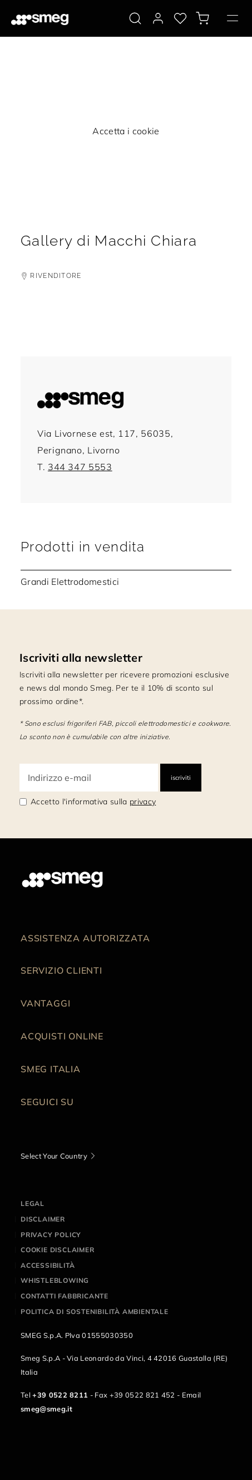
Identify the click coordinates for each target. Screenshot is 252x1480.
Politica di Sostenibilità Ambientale (95, 1311)
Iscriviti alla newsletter (80, 658)
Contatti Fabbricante (64, 1296)
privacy (143, 802)
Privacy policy (51, 1234)
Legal (33, 1203)
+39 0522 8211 (60, 1394)
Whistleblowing (55, 1280)
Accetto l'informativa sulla (93, 802)
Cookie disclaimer (58, 1249)
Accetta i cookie (125, 130)
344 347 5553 (80, 466)
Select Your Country (54, 1155)
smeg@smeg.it (46, 1408)
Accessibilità (48, 1265)
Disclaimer (43, 1219)
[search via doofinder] (135, 18)
